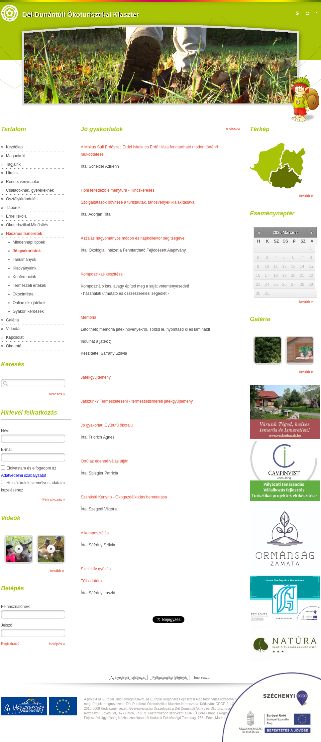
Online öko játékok (29, 302)
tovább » (57, 571)
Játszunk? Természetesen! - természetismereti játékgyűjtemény (137, 401)
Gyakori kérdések (28, 311)
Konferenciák (24, 277)
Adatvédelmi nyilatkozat (127, 677)
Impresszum (203, 677)
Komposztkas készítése (102, 274)
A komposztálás (95, 533)
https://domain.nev (9, 13)
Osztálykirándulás (22, 199)
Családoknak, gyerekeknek (30, 190)
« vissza (233, 128)
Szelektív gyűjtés (96, 569)
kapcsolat (307, 13)
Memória (88, 317)
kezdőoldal (297, 13)
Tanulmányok (24, 259)
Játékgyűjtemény (96, 377)
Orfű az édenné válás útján (104, 461)
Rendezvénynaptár (23, 181)
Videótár (13, 328)
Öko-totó (13, 346)
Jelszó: (7, 625)
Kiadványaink (24, 268)
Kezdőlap (14, 147)
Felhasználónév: (15, 606)
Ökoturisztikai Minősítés (27, 225)
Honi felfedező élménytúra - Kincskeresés (117, 190)
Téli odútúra (91, 581)
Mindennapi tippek (29, 242)
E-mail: (7, 449)
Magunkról (15, 155)
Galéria (12, 320)
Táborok (13, 207)
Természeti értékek (29, 285)
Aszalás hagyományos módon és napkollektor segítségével (133, 238)
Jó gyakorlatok (27, 251)
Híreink (12, 173)
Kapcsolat (15, 337)
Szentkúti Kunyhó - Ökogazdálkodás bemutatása (124, 497)
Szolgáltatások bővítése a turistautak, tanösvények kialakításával (138, 202)
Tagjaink (13, 164)
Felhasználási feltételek (170, 677)
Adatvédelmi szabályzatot (23, 475)
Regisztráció (10, 644)
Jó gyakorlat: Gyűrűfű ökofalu (107, 425)
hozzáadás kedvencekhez (318, 13)
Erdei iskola (16, 216)
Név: (5, 431)
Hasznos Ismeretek (24, 233)
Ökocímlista (23, 294)
